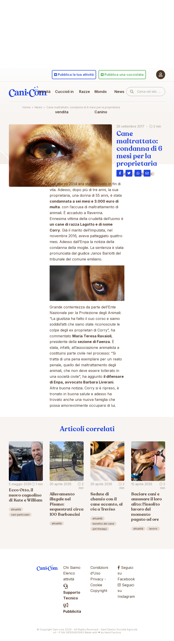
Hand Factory (112, 632)
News (119, 91)
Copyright (98, 590)
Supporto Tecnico (71, 592)
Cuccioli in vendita (64, 101)
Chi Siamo (71, 567)
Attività (44, 91)
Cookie (96, 585)
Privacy (96, 579)
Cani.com (28, 91)
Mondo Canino (100, 101)
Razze (84, 91)
